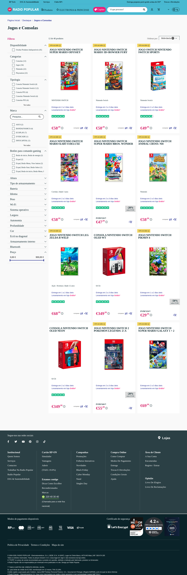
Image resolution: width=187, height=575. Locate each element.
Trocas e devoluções (120, 466)
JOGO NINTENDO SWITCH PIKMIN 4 (158, 234)
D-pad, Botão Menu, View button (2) (28, 160)
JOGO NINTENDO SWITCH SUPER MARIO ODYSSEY (71, 50)
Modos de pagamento (121, 457)
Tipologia (15, 78)
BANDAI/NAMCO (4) (21, 126)
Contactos (12, 462)
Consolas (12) (19, 60)
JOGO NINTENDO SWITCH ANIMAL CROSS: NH (158, 141)
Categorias (16, 55)
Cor (12, 227)
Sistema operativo (20, 206)
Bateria (14, 185)
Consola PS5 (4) (20, 90)
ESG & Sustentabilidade (30, 2)
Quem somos (13, 453)
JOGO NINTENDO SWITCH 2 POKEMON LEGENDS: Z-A (111, 326)
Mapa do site (59, 541)
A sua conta (151, 453)
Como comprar (118, 453)
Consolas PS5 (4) (20, 98)
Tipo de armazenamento (23, 180)
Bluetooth (15, 243)
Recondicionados (49, 484)
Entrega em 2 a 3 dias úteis (65, 106)
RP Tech (12, 2)
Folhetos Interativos (85, 457)
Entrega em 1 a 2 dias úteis (65, 290)
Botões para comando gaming (26, 148)
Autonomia (16, 217)
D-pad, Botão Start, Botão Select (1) (28, 164)
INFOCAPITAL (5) (20, 138)
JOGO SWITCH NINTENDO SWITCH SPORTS (158, 50)
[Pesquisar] (144, 10)
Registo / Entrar (152, 462)
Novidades (81, 462)
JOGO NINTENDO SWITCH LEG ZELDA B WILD (69, 234)
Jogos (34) (18, 64)
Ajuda (113, 475)
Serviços (48, 2)
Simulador (46, 453)
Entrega (114, 462)
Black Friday (81, 466)
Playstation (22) (20, 72)
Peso (12, 196)
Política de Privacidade (18, 541)
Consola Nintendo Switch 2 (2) (26, 86)
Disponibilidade (18, 45)
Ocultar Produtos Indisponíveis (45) (28, 49)
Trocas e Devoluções (171, 2)
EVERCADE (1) (19, 134)
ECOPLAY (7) (19, 130)
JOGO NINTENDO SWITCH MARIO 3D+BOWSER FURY (115, 50)
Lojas (164, 434)
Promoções (81, 453)
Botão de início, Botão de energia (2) (28, 152)
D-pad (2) (18, 156)
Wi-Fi (12, 201)
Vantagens (47, 457)
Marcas (45, 489)
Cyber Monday (82, 471)
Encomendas (150, 457)
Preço (13, 248)
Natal (78, 475)
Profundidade (17, 222)
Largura (14, 211)
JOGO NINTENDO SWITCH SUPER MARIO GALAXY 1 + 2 (158, 326)
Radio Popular (13, 471)
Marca (13, 108)
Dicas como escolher (51, 480)
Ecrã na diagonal (19, 233)
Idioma (13, 190)
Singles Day (81, 480)
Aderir (44, 462)
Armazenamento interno (23, 238)
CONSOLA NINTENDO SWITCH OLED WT (113, 234)
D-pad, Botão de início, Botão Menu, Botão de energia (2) (29, 168)
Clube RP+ (60, 2)
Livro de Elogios (152, 479)
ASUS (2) (17, 122)
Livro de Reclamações (155, 483)
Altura (13, 174)
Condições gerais (119, 471)
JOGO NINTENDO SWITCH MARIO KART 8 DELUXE (71, 141)
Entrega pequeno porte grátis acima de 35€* (140, 2)
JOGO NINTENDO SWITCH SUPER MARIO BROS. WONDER (114, 141)
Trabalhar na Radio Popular (19, 466)
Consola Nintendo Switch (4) (25, 82)
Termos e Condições (41, 541)
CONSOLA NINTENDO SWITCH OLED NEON (69, 326)
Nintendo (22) (19, 68)
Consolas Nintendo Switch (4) (25, 94)
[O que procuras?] (126, 9)
